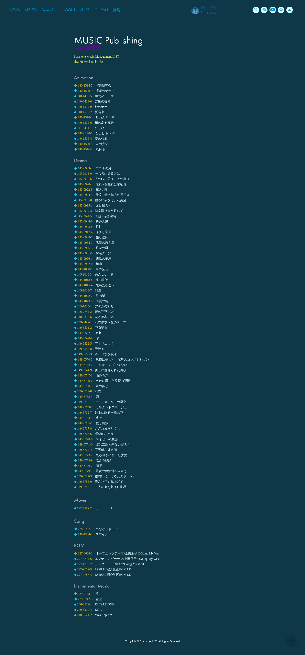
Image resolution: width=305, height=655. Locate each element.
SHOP (85, 9)
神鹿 (117, 9)
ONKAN (101, 9)
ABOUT (69, 9)
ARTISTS (31, 9)
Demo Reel (50, 9)
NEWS (14, 9)
